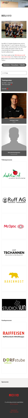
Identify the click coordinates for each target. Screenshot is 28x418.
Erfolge (6, 73)
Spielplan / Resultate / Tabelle (14, 65)
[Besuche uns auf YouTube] (13, 395)
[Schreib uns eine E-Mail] (18, 395)
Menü (24, 2)
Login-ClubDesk (14, 412)
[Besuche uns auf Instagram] (15, 395)
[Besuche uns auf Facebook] (10, 395)
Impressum (14, 410)
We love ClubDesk (14, 404)
